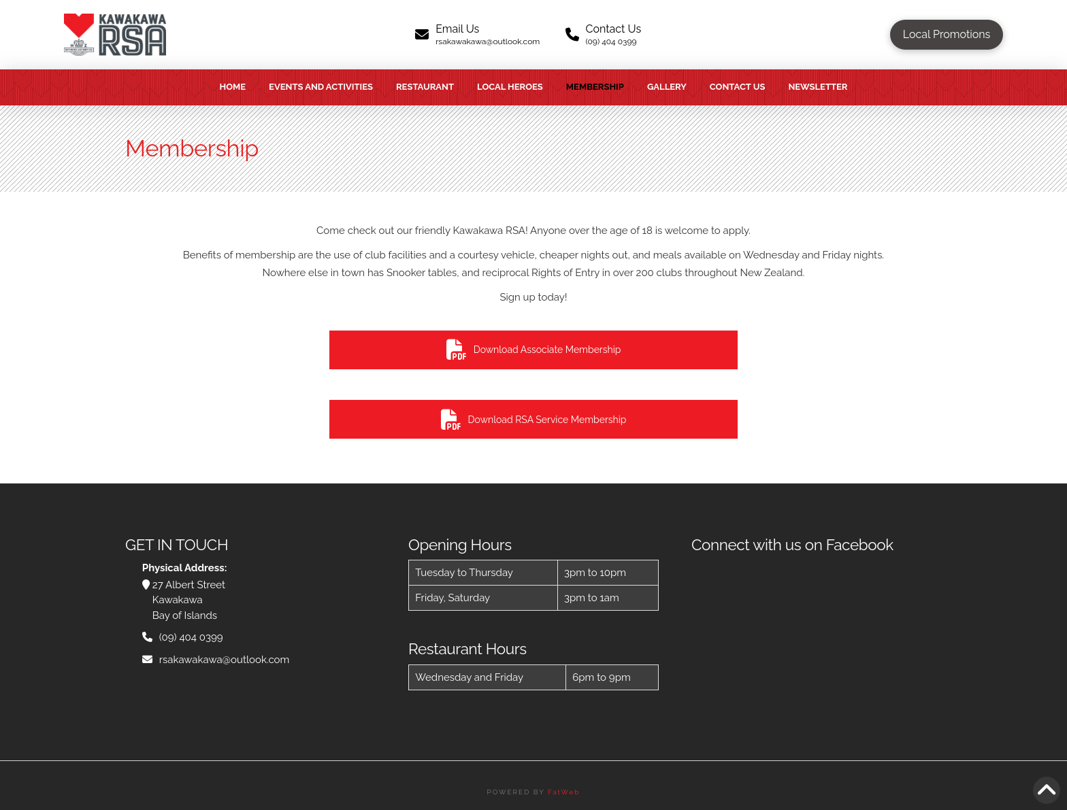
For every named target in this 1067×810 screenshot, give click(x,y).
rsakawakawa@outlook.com (224, 660)
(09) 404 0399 (191, 637)
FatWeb (564, 792)
